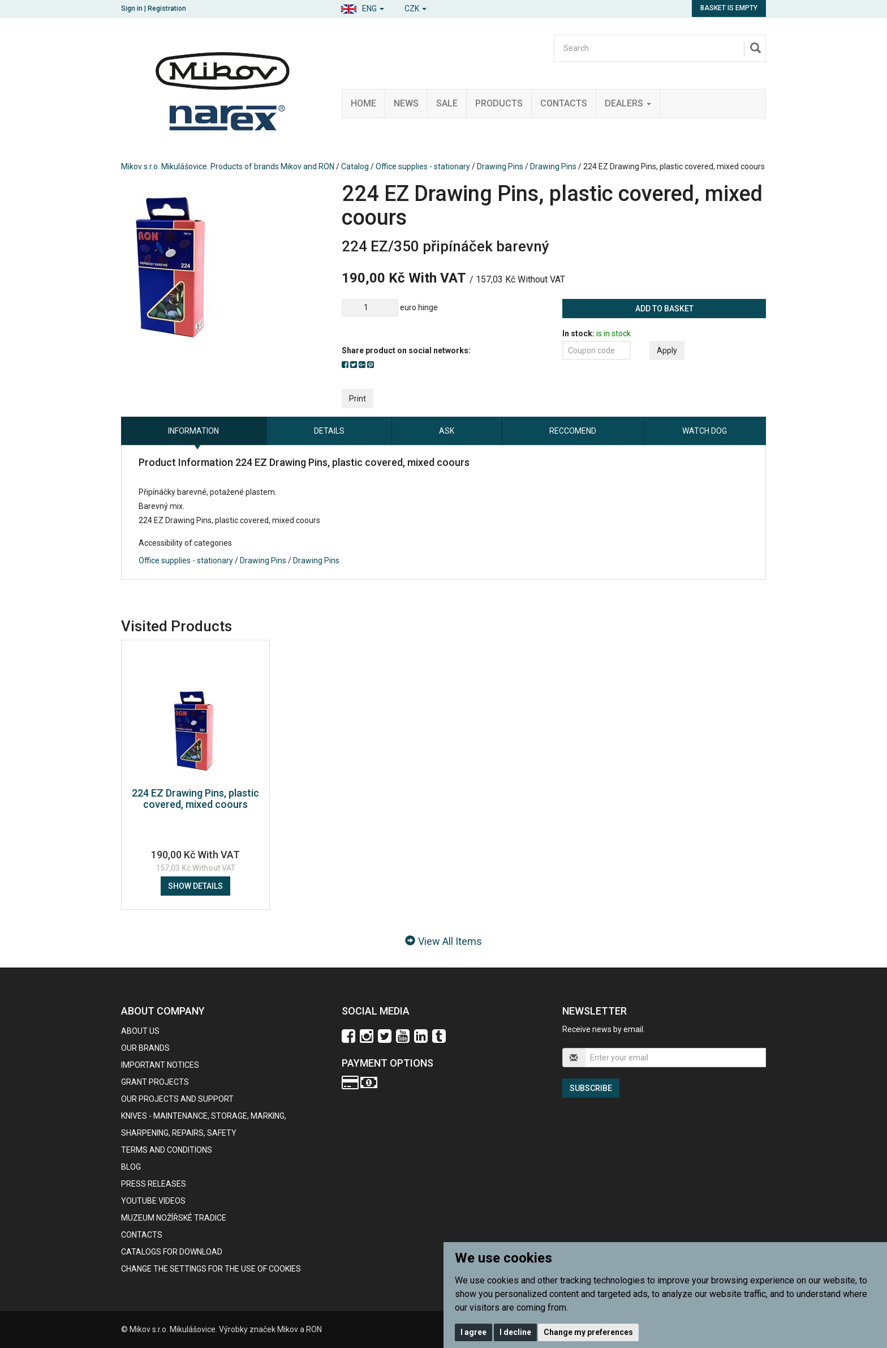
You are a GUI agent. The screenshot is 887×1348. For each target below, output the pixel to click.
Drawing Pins (500, 166)
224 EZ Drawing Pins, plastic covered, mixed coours (195, 798)
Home (363, 103)
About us (140, 1030)
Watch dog (704, 430)
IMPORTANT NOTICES (160, 1064)
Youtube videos (153, 1200)
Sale (447, 103)
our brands (145, 1047)
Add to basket (664, 308)
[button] (362, 7)
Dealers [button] (628, 103)
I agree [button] (473, 1332)
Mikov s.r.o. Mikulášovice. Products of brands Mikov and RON (227, 166)
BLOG (131, 1166)
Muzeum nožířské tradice (173, 1217)
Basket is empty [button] (728, 8)
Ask (446, 430)
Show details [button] (195, 886)
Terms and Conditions (166, 1149)
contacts (141, 1234)
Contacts (563, 103)
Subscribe (591, 1088)
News (406, 103)
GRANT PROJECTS (155, 1081)
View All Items (443, 941)
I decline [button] (515, 1332)
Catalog (355, 166)
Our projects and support (177, 1098)
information (193, 430)
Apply (667, 350)
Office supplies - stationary (423, 166)
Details (329, 430)
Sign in (132, 8)
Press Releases (153, 1183)
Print (357, 398)
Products (499, 103)
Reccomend (572, 430)
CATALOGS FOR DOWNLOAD (171, 1251)
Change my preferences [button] (588, 1332)
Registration (167, 8)
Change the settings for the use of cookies (211, 1268)
